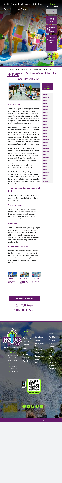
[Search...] (51, 11)
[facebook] (49, 54)
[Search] (48, 11)
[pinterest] (54, 58)
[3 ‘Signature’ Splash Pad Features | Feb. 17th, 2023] (12, 274)
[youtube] (51, 63)
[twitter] (54, 54)
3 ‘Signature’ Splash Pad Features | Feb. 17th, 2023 (11, 280)
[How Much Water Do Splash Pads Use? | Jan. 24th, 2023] (36, 274)
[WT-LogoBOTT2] (12, 329)
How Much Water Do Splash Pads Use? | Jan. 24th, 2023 (36, 280)
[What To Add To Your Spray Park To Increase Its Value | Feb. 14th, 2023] (24, 274)
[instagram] (49, 58)
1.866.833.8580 (52, 6)
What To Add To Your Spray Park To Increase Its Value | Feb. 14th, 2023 (24, 281)
